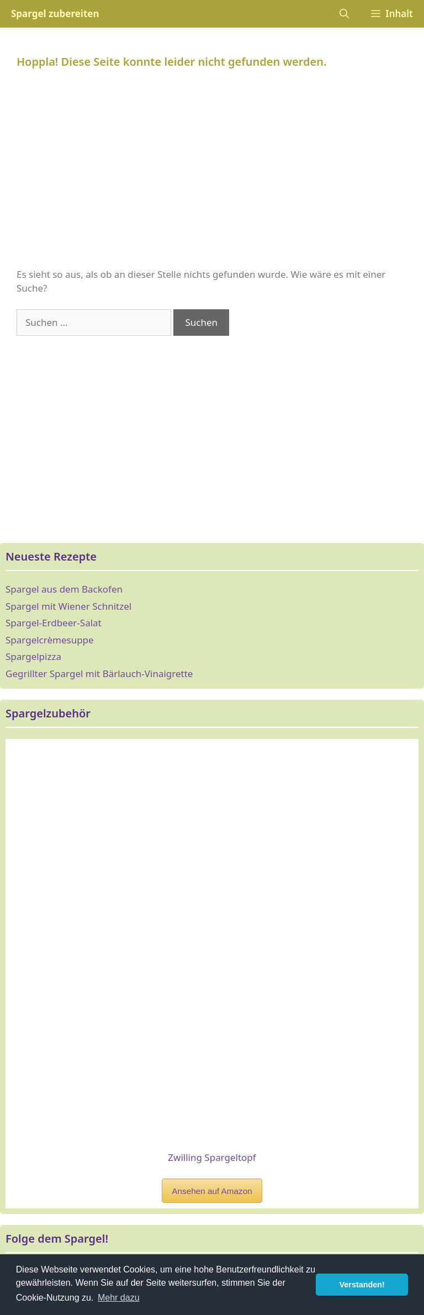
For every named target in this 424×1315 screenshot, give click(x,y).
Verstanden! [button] (362, 1284)
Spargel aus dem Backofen (64, 589)
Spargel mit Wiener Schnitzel (68, 606)
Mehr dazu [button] (119, 1297)
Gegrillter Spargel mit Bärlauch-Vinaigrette (99, 673)
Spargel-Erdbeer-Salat (54, 622)
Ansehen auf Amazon (212, 1191)
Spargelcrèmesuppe (50, 639)
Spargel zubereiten (55, 13)
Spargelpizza (33, 656)
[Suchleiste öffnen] (344, 14)
